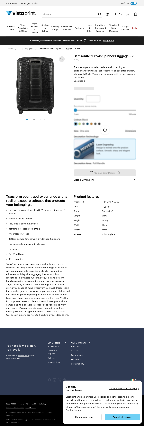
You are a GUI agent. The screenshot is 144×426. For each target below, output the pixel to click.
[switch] (131, 3)
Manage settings (84, 417)
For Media (76, 357)
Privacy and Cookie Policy (36, 402)
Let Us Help (57, 340)
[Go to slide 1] (27, 119)
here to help (23, 353)
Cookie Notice (73, 410)
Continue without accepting (124, 388)
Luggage (29, 48)
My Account (53, 344)
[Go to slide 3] (34, 119)
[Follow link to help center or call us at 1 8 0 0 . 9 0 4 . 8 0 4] (107, 14)
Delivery (51, 356)
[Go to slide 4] (37, 119)
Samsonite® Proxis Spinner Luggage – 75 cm (59, 48)
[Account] (127, 14)
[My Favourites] (120, 14)
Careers (74, 348)
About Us (75, 344)
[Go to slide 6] (44, 119)
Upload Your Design (105, 171)
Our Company (81, 340)
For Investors (77, 353)
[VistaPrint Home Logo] (21, 14)
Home (10, 48)
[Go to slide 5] (40, 119)
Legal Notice (30, 406)
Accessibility (54, 360)
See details (79, 80)
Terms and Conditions (15, 406)
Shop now (108, 40)
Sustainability (77, 362)
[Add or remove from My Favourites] (62, 59)
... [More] (19, 49)
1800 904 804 (11, 402)
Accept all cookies (122, 417)
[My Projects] (114, 14)
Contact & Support (52, 350)
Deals (134, 28)
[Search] (99, 14)
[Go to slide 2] (30, 119)
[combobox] (69, 14)
